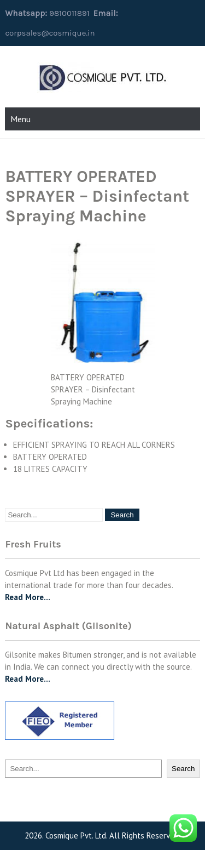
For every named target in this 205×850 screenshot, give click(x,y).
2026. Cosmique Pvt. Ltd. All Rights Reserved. (102, 835)
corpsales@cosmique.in (50, 33)
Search (183, 769)
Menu (20, 118)
